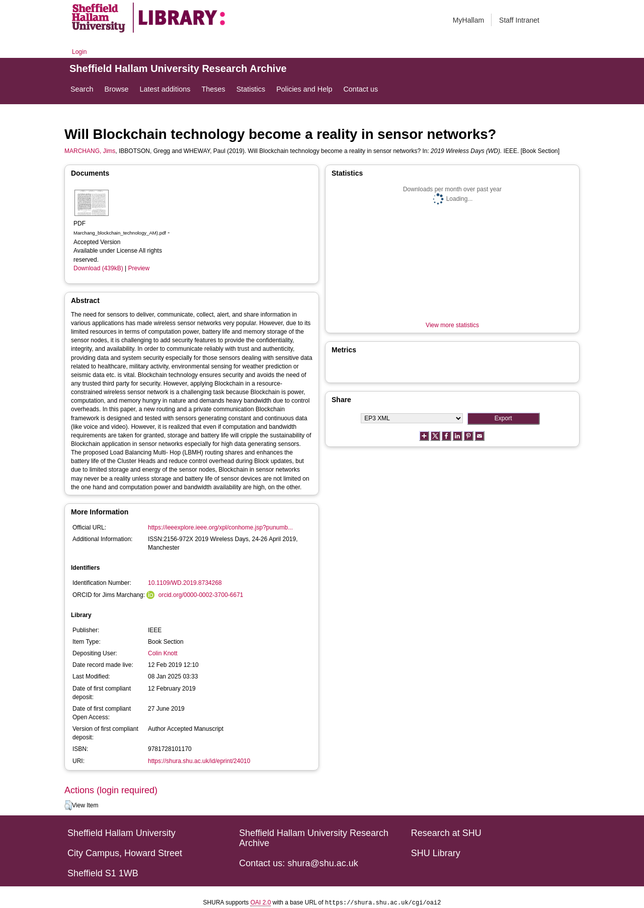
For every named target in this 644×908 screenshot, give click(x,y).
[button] (68, 805)
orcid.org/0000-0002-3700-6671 (201, 594)
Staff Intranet (519, 20)
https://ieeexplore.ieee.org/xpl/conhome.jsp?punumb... (220, 527)
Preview (139, 268)
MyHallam (468, 20)
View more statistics (452, 325)
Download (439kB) (98, 268)
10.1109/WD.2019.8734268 (185, 582)
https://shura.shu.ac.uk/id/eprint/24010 (199, 761)
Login (79, 51)
